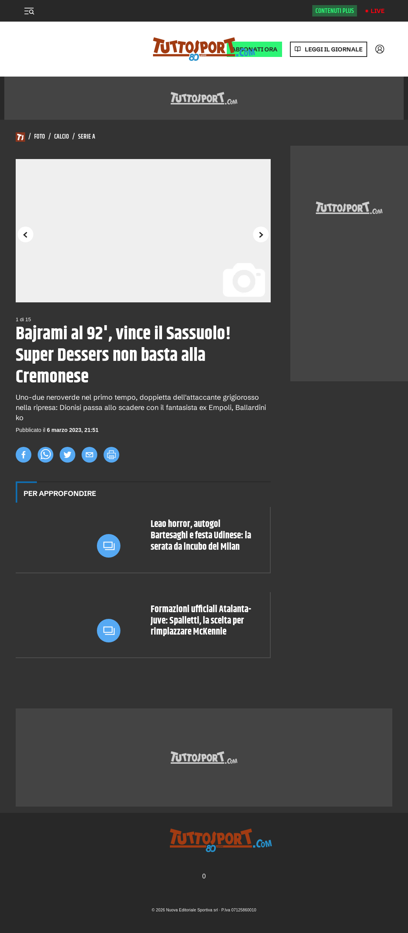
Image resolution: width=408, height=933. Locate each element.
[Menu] (29, 10)
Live (377, 11)
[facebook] (23, 455)
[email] (89, 455)
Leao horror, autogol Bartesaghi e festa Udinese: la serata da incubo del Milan (201, 535)
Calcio (61, 137)
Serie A (86, 137)
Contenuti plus (334, 11)
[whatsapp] (45, 455)
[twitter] (67, 455)
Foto (39, 137)
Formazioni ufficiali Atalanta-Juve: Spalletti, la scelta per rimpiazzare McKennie (201, 621)
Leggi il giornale (333, 49)
